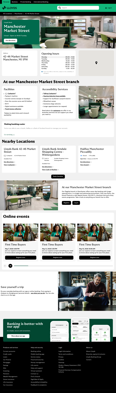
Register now (20, 257)
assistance (56, 110)
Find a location (58, 176)
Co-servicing (9, 135)
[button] (96, 62)
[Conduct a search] (80, 8)
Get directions (11, 41)
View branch (85, 165)
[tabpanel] (20, 242)
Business (15, 2)
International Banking (41, 2)
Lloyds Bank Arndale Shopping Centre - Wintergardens (54, 152)
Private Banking (25, 2)
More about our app (18, 336)
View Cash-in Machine (50, 170)
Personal (6, 2)
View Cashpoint (10, 165)
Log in (76, 203)
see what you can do (38, 293)
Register (66, 203)
